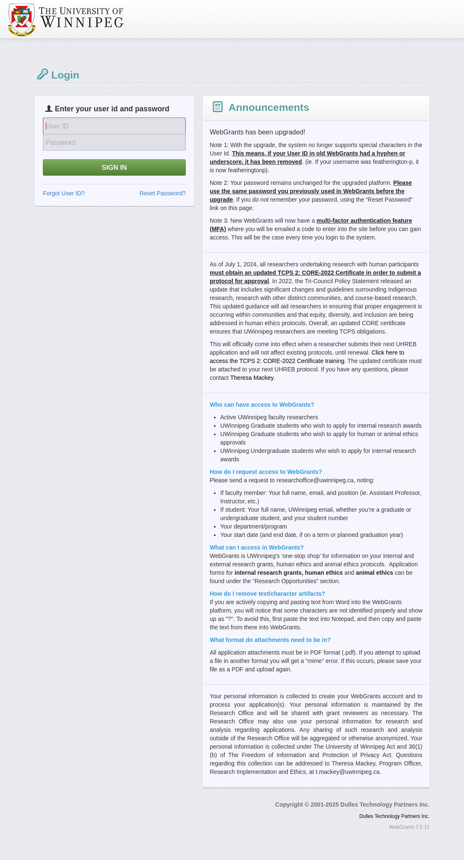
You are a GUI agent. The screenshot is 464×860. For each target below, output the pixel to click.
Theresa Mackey (251, 377)
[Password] (114, 142)
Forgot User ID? (64, 193)
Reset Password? (163, 193)
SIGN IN (114, 167)
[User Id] (114, 125)
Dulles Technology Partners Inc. (394, 816)
